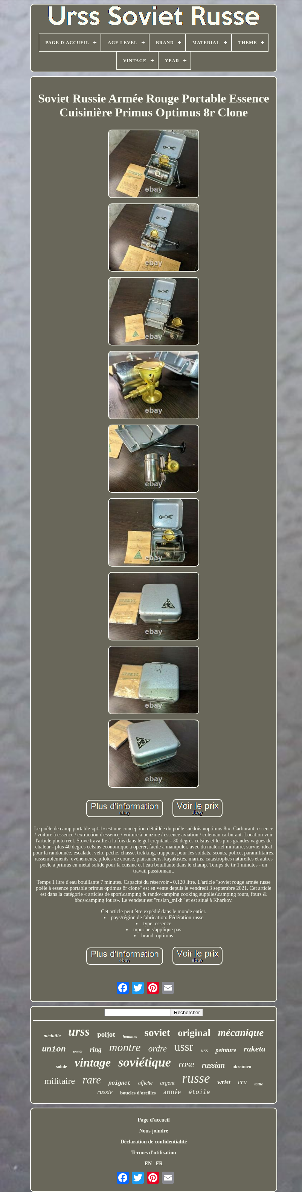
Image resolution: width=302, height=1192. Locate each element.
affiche (145, 1083)
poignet (119, 1083)
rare (91, 1080)
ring (96, 1049)
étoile (199, 1092)
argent (167, 1083)
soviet (157, 1032)
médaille (52, 1035)
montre (125, 1047)
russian (213, 1065)
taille (259, 1084)
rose (186, 1064)
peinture (225, 1050)
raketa (254, 1048)
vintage (93, 1062)
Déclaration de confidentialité (153, 1142)
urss (79, 1031)
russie (105, 1092)
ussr (183, 1046)
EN (148, 1163)
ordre (157, 1048)
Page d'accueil (153, 1120)
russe (196, 1078)
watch (77, 1052)
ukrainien (241, 1066)
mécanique (241, 1032)
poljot (106, 1034)
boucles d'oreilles (138, 1093)
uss (204, 1050)
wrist (223, 1082)
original (194, 1032)
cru (242, 1082)
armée (172, 1092)
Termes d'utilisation (153, 1152)
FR (159, 1163)
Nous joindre (153, 1131)
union (54, 1049)
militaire (59, 1081)
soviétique (144, 1062)
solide (61, 1066)
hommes (130, 1036)
